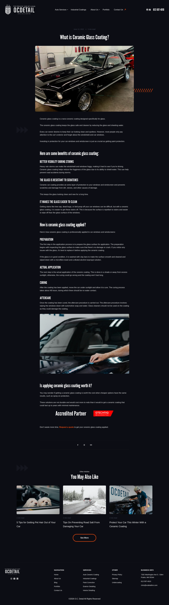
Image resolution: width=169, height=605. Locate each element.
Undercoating (117, 582)
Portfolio (106, 10)
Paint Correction (89, 582)
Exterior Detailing (89, 586)
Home (56, 575)
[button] (78, 445)
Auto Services (61, 10)
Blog (55, 582)
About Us (95, 10)
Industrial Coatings (78, 10)
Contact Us (118, 10)
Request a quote (66, 427)
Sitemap (115, 578)
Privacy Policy (117, 575)
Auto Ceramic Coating (91, 575)
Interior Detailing (89, 590)
